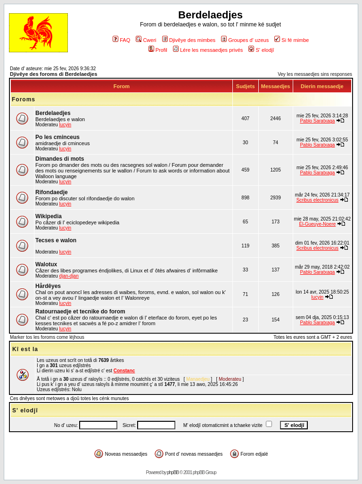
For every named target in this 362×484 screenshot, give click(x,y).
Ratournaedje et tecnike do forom (80, 311)
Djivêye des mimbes (188, 40)
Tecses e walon (55, 240)
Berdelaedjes (53, 113)
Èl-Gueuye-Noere (317, 224)
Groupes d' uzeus (245, 40)
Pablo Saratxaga (317, 120)
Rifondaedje (51, 192)
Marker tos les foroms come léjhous (47, 337)
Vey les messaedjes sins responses (315, 74)
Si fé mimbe (291, 40)
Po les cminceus (57, 137)
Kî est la (25, 349)
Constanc (124, 370)
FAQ (121, 40)
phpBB (173, 472)
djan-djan (69, 276)
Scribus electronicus (317, 200)
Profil (157, 50)
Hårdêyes (48, 286)
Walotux (46, 264)
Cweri (146, 40)
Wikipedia (48, 216)
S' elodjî (261, 50)
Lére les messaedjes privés (208, 50)
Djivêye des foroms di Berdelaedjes (53, 74)
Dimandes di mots (59, 159)
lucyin (65, 124)
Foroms (23, 99)
